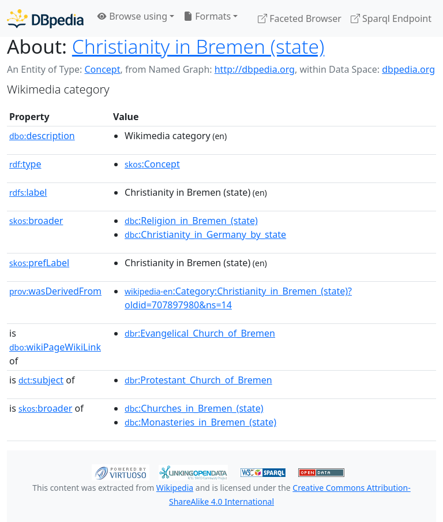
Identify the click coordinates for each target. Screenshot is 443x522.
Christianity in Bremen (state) (198, 46)
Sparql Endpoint (391, 18)
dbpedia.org (408, 69)
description (42, 135)
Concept (102, 69)
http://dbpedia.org (255, 69)
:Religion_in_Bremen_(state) (191, 220)
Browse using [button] (132, 16)
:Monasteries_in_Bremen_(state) (200, 422)
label (28, 192)
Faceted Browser (299, 18)
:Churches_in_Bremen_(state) (194, 408)
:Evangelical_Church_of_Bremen (200, 333)
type (25, 164)
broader (36, 220)
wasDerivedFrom (55, 291)
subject (40, 380)
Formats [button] (207, 16)
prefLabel (39, 262)
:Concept (152, 164)
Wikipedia (174, 487)
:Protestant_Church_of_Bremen (198, 380)
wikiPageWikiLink (55, 347)
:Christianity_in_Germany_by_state (205, 234)
